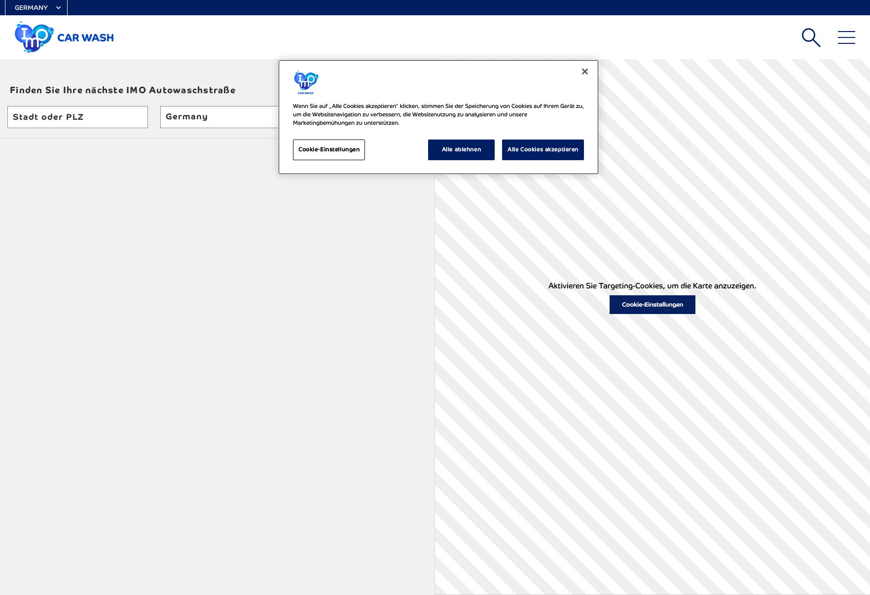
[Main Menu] (846, 37)
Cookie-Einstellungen (652, 305)
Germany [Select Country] (31, 7)
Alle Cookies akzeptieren (543, 149)
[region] (438, 117)
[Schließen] (585, 71)
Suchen (811, 37)
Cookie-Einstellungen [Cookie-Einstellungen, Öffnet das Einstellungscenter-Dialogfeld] (329, 149)
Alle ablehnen (461, 149)
